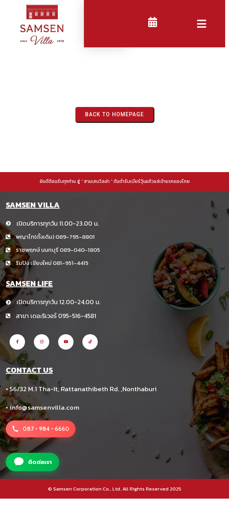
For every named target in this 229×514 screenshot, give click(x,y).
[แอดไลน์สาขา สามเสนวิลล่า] (32, 462)
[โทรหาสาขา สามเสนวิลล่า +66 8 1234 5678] (40, 428)
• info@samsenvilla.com (42, 407)
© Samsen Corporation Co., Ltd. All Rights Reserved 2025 (114, 488)
